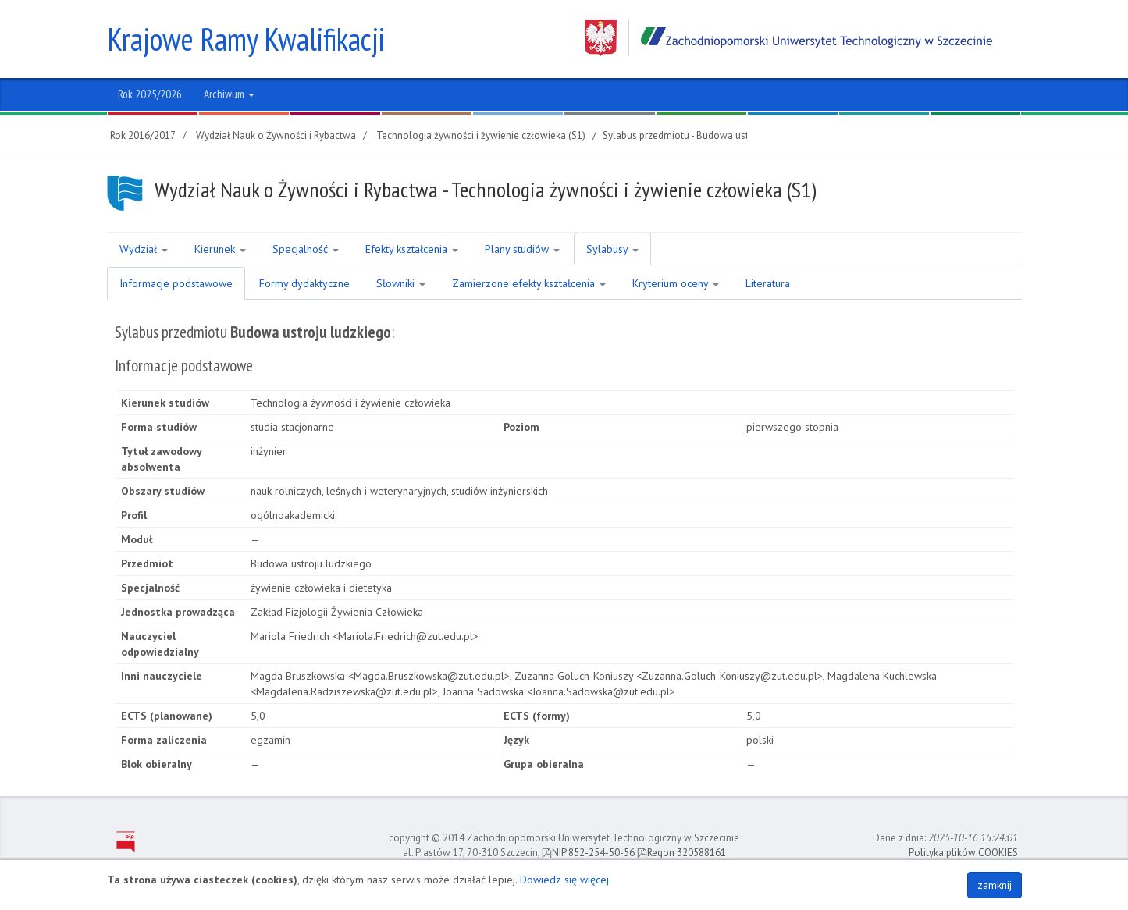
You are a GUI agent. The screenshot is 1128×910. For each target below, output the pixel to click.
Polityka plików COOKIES (963, 852)
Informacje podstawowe (176, 283)
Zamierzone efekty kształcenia (529, 283)
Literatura (767, 283)
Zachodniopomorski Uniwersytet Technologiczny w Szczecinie (788, 38)
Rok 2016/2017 (143, 135)
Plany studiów (522, 249)
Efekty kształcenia (411, 249)
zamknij (994, 885)
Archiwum (229, 94)
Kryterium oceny (675, 283)
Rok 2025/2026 (150, 94)
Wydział (143, 249)
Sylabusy (612, 249)
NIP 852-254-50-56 (588, 852)
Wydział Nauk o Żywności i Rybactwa (276, 135)
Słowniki (400, 283)
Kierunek (220, 249)
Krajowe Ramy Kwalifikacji (246, 39)
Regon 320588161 (681, 852)
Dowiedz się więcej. (565, 880)
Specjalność (305, 249)
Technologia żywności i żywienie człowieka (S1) (480, 135)
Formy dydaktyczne (304, 283)
